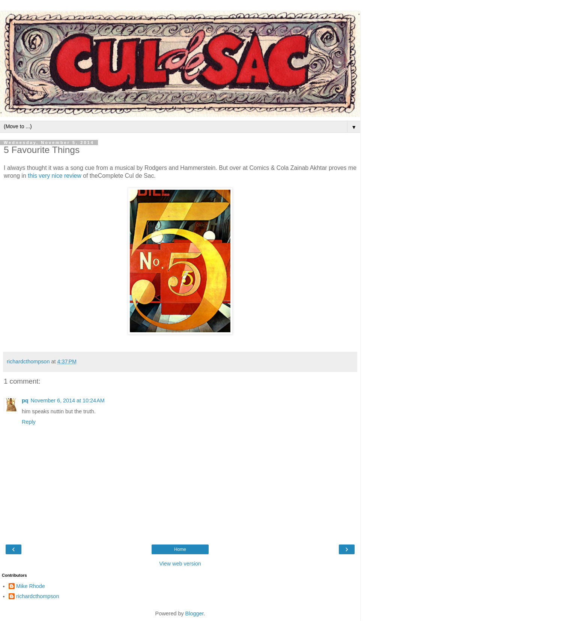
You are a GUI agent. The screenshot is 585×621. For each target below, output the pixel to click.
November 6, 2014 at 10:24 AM (68, 401)
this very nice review (54, 175)
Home (180, 549)
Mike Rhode (30, 586)
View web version (180, 564)
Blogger (194, 613)
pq (25, 401)
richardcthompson (37, 596)
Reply (29, 422)
